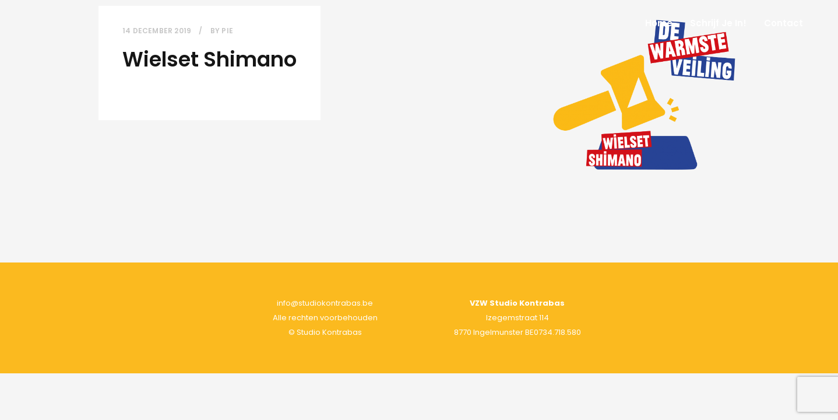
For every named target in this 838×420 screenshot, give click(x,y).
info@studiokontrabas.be (325, 303)
